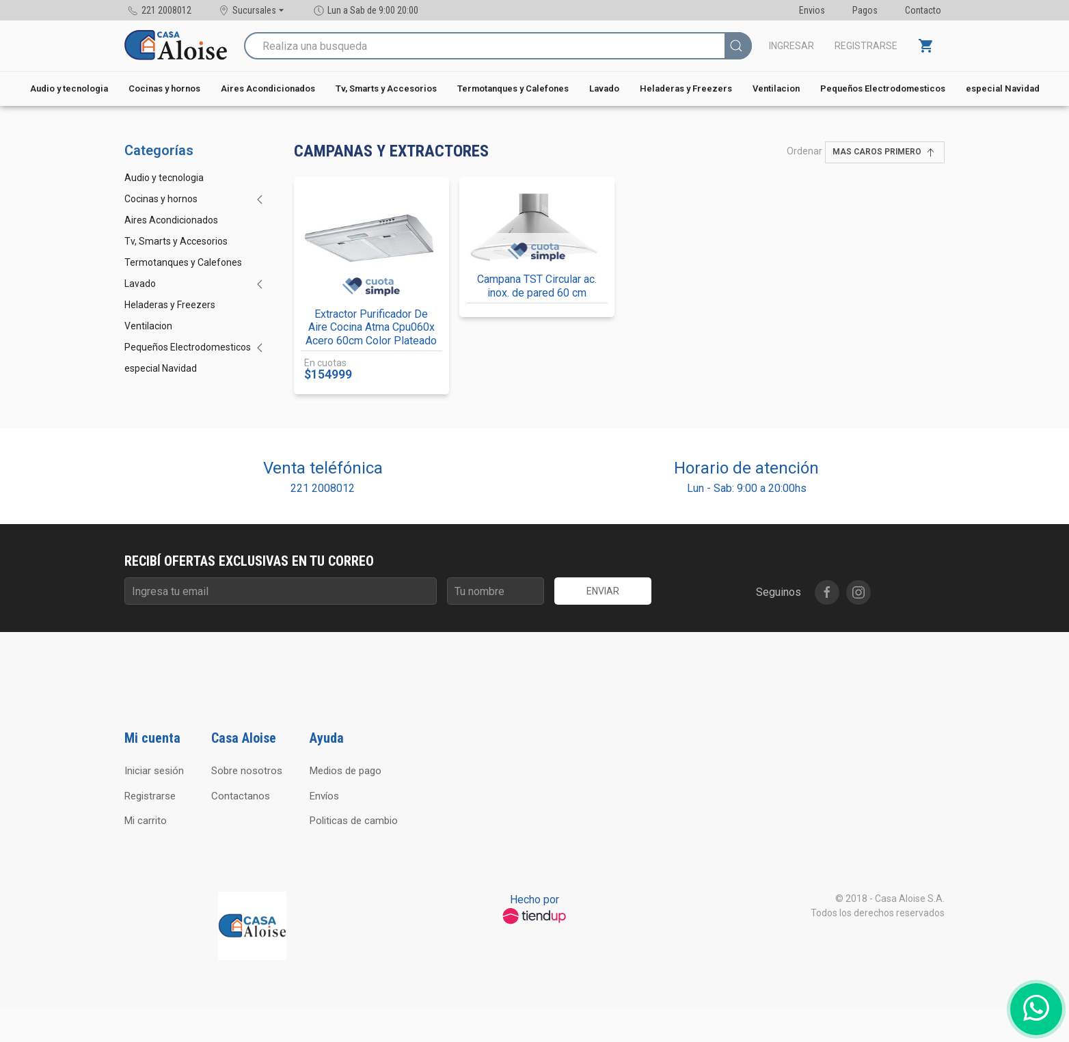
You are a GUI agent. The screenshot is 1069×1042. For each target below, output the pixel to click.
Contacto (923, 10)
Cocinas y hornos (164, 88)
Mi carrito (145, 820)
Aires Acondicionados (268, 88)
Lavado (604, 88)
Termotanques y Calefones (513, 88)
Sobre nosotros (246, 771)
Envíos (324, 796)
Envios (812, 10)
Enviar (602, 591)
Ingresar (791, 45)
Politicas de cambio (354, 820)
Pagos (865, 10)
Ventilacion (776, 88)
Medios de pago (345, 771)
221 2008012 (322, 488)
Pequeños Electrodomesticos (882, 88)
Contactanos (240, 796)
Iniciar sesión (154, 771)
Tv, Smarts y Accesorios (386, 88)
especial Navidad (1003, 88)
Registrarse (866, 45)
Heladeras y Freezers (686, 88)
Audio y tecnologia (69, 88)
